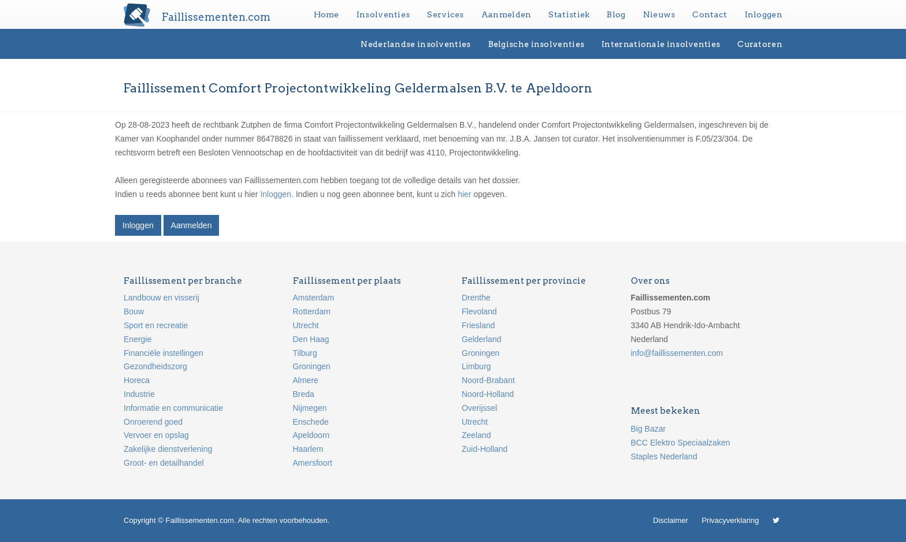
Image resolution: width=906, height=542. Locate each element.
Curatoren (759, 44)
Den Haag (311, 339)
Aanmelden (506, 14)
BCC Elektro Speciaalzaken (680, 442)
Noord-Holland (488, 394)
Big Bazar (648, 428)
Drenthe (476, 297)
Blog (616, 14)
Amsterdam (314, 297)
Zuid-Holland (484, 449)
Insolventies (383, 14)
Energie (137, 339)
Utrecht (306, 325)
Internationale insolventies (660, 44)
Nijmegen (310, 408)
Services (445, 14)
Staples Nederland (664, 456)
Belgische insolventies (536, 44)
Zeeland (476, 435)
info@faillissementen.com (677, 353)
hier (464, 194)
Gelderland (482, 339)
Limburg (476, 366)
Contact (709, 14)
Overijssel (479, 408)
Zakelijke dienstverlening (168, 449)
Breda (303, 394)
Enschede (311, 421)
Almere (305, 380)
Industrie (139, 394)
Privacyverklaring (730, 520)
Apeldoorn (311, 435)
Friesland (478, 325)
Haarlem (308, 449)
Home (326, 14)
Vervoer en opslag (156, 435)
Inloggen (763, 14)
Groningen (312, 366)
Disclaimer (670, 520)
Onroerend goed (153, 421)
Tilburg (305, 353)
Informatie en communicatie (173, 408)
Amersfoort (312, 462)
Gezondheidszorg (155, 366)
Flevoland (479, 311)
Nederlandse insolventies (415, 44)
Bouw (134, 311)
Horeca (137, 380)
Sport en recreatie (156, 325)
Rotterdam (312, 311)
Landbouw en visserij (161, 297)
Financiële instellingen (163, 353)
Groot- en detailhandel (164, 462)
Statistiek (568, 14)
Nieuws (659, 14)
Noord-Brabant (488, 380)
